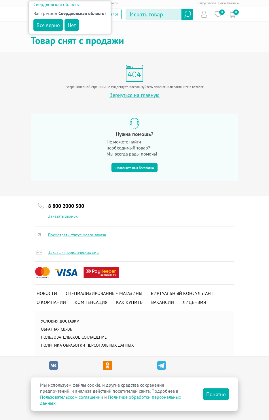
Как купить (129, 302)
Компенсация (91, 302)
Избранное (218, 14)
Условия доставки (60, 321)
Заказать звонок (63, 216)
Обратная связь (56, 329)
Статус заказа (207, 3)
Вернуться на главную (134, 95)
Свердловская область (56, 4)
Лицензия (194, 302)
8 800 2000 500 (66, 206)
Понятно (216, 394)
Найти (187, 14)
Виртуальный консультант (182, 293)
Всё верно (48, 25)
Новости (47, 293)
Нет (72, 25)
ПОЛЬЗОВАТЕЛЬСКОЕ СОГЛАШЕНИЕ (74, 337)
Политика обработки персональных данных (87, 345)
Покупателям (228, 3)
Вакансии (162, 302)
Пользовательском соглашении (71, 397)
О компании (51, 302)
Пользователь (204, 14)
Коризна (232, 14)
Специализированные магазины (104, 293)
